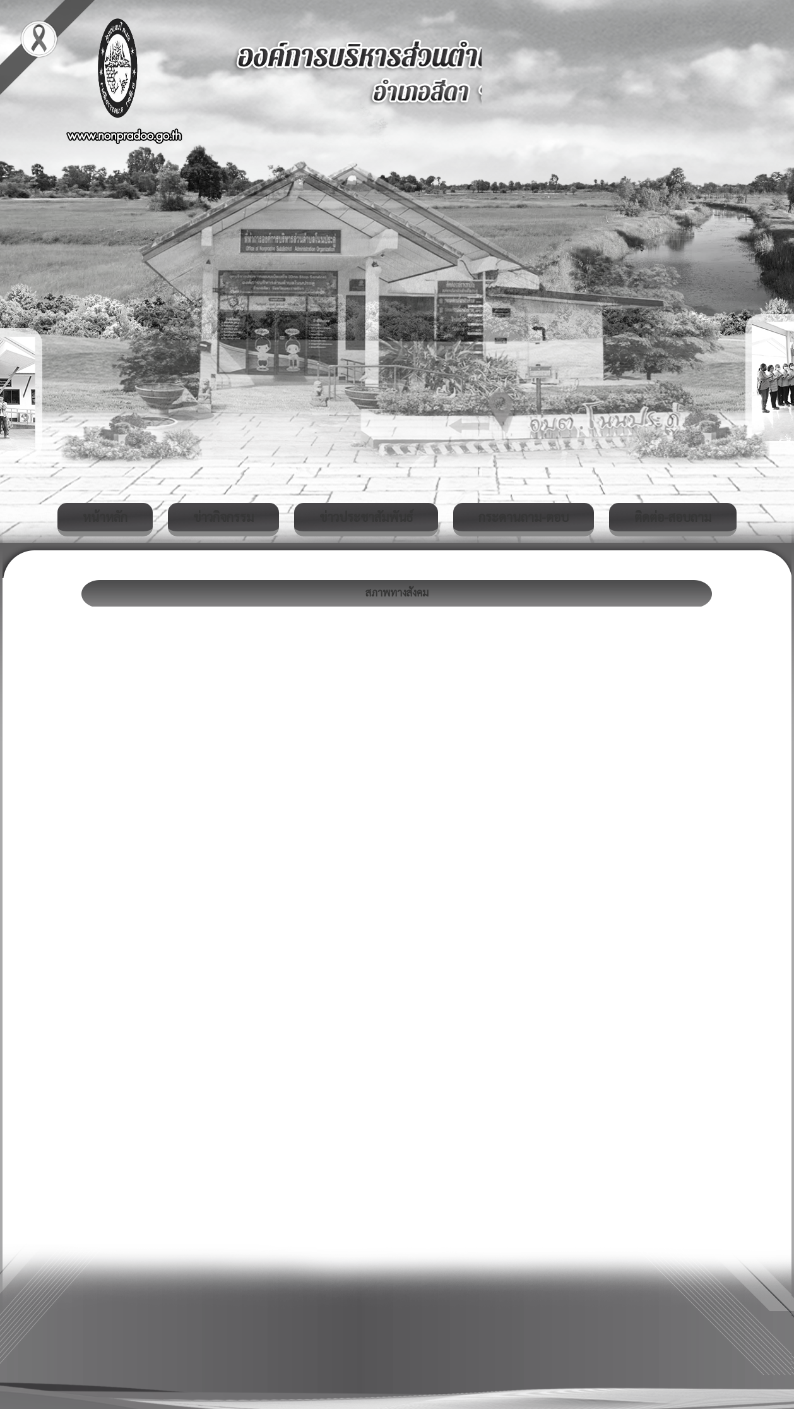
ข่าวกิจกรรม (223, 517)
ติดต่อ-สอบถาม (672, 517)
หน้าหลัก (105, 517)
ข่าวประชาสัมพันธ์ (366, 517)
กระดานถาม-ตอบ (523, 517)
